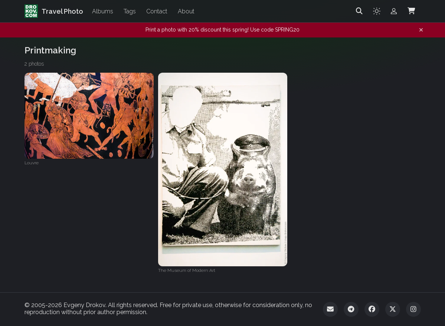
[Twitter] (392, 309)
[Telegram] (351, 309)
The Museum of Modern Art (186, 270)
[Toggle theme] (376, 11)
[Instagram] (413, 309)
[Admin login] (393, 11)
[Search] (359, 11)
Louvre (31, 162)
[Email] (330, 309)
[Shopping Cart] (411, 11)
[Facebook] (371, 309)
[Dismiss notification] (421, 30)
